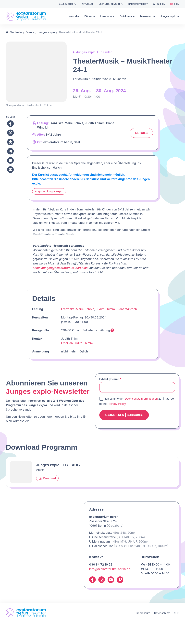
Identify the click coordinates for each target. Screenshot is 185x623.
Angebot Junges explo (49, 191)
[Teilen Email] (10, 169)
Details (141, 133)
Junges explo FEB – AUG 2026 (58, 467)
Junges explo (169, 16)
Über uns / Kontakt (111, 4)
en (177, 4)
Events (29, 32)
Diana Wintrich (127, 309)
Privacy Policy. (117, 403)
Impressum (143, 613)
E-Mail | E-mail (110, 379)
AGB (176, 613)
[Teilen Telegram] (10, 151)
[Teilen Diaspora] (10, 142)
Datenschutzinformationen (141, 398)
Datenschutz (162, 613)
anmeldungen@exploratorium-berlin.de (60, 268)
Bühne (89, 16)
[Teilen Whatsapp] (10, 160)
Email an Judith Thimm (77, 343)
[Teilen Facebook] (10, 123)
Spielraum (127, 16)
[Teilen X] (10, 133)
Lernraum (107, 16)
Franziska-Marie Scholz (77, 309)
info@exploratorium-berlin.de (109, 569)
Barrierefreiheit (138, 4)
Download (47, 478)
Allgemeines (67, 4)
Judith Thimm (105, 309)
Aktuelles (87, 4)
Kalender (74, 16)
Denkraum (147, 16)
